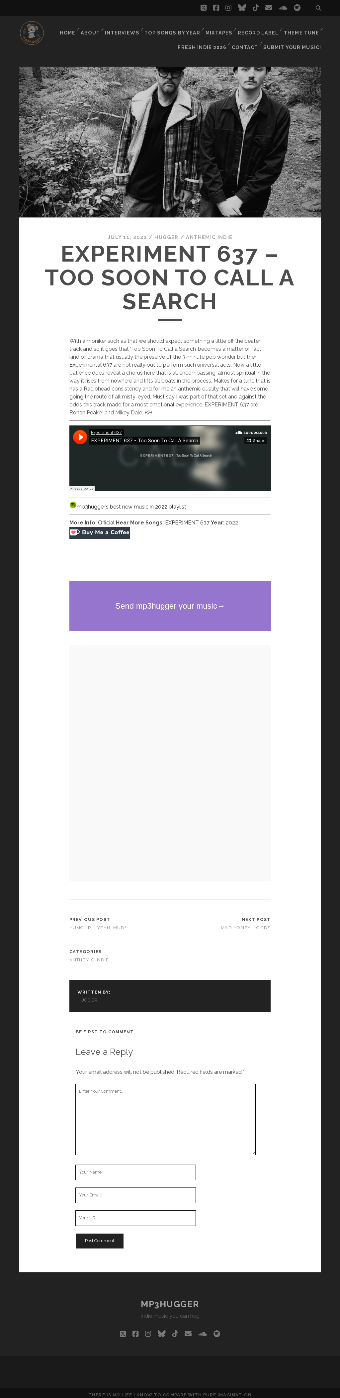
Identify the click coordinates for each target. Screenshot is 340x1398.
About (93, 28)
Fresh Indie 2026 (206, 36)
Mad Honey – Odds (246, 923)
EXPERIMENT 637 (187, 519)
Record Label (259, 28)
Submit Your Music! (294, 36)
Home (69, 28)
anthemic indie (210, 233)
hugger (165, 233)
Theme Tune (301, 28)
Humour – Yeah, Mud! (97, 923)
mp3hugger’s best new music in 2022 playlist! (128, 503)
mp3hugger (170, 1300)
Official (106, 519)
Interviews (125, 28)
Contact (248, 36)
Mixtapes (220, 28)
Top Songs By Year (174, 28)
